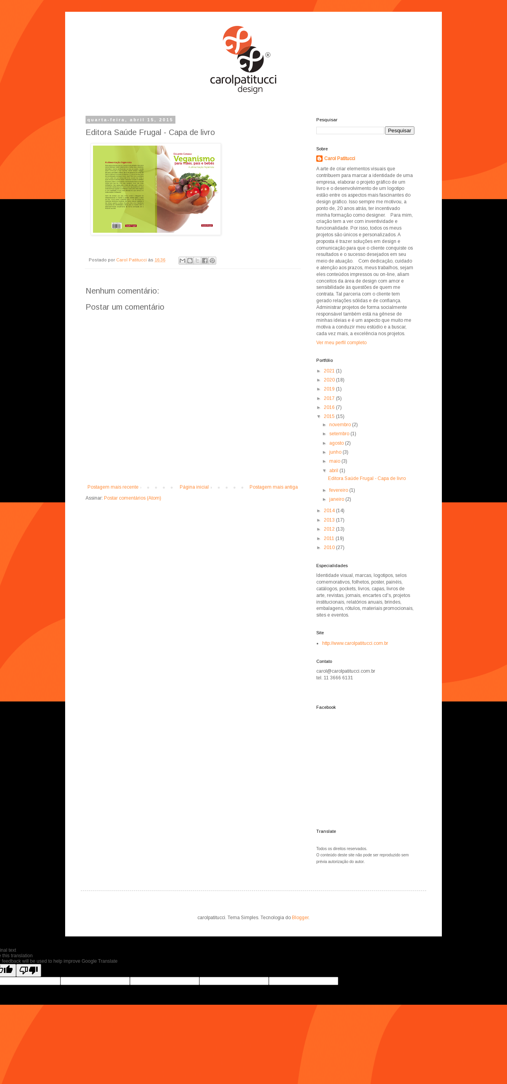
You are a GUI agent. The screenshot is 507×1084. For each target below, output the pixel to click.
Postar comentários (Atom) (132, 498)
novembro (340, 424)
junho (336, 452)
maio (335, 461)
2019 (330, 389)
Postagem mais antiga (274, 487)
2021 (330, 371)
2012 (330, 529)
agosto (337, 443)
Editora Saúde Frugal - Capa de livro (367, 478)
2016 (330, 407)
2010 (330, 547)
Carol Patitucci (339, 158)
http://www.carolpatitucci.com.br (355, 643)
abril (334, 470)
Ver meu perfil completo (341, 342)
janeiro (337, 499)
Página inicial (194, 487)
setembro (339, 433)
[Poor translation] (28, 970)
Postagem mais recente (113, 487)
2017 (330, 398)
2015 (330, 416)
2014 (330, 510)
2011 (330, 538)
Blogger (300, 917)
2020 (330, 380)
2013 (330, 520)
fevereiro (339, 490)
